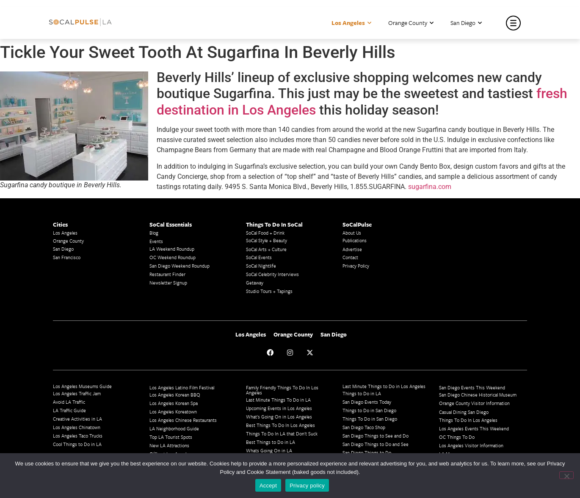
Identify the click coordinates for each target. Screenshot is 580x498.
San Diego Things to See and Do (375, 435)
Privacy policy (307, 485)
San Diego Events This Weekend (472, 387)
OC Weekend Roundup (172, 257)
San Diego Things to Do (366, 452)
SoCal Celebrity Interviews (272, 274)
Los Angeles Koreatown (173, 411)
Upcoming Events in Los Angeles (279, 408)
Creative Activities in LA (77, 418)
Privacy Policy (355, 265)
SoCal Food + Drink (265, 232)
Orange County (411, 23)
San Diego (466, 23)
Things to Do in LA (361, 393)
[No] (566, 475)
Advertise (352, 249)
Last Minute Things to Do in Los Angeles (383, 386)
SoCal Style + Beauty (266, 240)
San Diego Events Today (366, 401)
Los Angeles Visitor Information (471, 445)
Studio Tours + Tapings (269, 291)
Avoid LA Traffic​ (69, 401)
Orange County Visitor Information (474, 403)
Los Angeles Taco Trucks (77, 435)
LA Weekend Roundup (171, 248)
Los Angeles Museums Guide (82, 386)
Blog (153, 232)
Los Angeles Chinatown (76, 427)
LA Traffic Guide (69, 410)
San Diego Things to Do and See (375, 444)
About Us (351, 232)
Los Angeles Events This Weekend (474, 428)
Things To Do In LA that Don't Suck (282, 433)
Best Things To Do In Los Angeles (280, 425)
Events (156, 241)
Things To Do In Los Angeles (468, 420)
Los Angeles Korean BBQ (174, 394)
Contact (350, 257)
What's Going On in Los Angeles (279, 416)
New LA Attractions (169, 445)
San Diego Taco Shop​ (363, 427)
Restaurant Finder (167, 274)
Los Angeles (351, 23)
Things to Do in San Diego (369, 410)
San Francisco (66, 257)
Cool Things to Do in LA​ (77, 444)
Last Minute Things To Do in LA (278, 399)
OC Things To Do (457, 437)
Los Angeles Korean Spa (173, 403)
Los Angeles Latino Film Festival (181, 387)
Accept (268, 485)
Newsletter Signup (168, 282)
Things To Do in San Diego (369, 418)
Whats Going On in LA (269, 450)
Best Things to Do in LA (270, 442)
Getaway (254, 282)
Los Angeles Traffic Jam (77, 393)
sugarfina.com (429, 187)
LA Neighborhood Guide (174, 428)
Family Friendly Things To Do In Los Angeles (282, 390)
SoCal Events (259, 257)
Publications (354, 240)
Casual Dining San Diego (464, 412)
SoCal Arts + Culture (266, 249)
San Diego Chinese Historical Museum (477, 394)
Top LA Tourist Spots (170, 437)
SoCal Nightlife (261, 265)
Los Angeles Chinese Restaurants (183, 420)
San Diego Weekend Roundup (179, 265)
